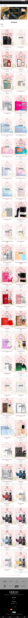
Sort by (2, 24)
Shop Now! (23, 0)
